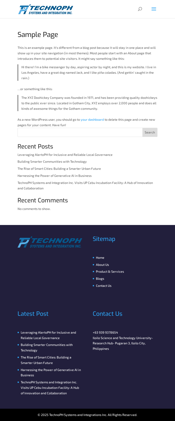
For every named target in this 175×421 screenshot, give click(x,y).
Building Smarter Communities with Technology (52, 161)
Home (100, 257)
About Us (102, 265)
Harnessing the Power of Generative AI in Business (55, 176)
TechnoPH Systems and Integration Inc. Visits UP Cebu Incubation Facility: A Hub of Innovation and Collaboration (50, 387)
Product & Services (110, 271)
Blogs (100, 278)
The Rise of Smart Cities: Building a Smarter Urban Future (59, 168)
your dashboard (92, 119)
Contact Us (103, 286)
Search (150, 132)
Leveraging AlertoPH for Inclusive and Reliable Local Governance (65, 155)
